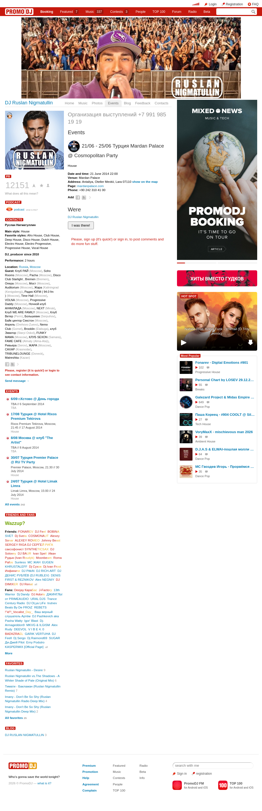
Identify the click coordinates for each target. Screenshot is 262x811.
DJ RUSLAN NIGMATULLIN (24, 735)
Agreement (90, 784)
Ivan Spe (40, 553)
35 (200, 471)
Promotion (90, 771)
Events (113, 103)
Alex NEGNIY (44, 579)
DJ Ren (26, 584)
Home (69, 103)
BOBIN (53, 531)
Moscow (35, 266)
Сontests (119, 11)
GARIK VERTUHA (37, 633)
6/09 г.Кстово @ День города (35, 399)
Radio (192, 12)
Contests (119, 778)
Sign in (182, 773)
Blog (127, 103)
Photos (97, 103)
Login (213, 4)
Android (192, 787)
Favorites (14, 663)
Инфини (12, 570)
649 (201, 402)
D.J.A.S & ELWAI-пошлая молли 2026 (225, 449)
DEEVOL (20, 629)
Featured (69, 11)
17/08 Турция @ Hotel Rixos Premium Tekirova (34, 416)
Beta (206, 12)
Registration (234, 4)
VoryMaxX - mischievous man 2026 (224, 432)
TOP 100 (158, 12)
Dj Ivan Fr (52, 566)
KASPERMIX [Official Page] (24, 646)
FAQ (255, 4)
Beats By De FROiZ (19, 607)
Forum (177, 12)
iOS (205, 787)
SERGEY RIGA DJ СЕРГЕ (29, 544)
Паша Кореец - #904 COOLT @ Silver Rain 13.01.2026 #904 (225, 414)
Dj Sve (20, 535)
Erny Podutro (35, 642)
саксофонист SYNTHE (27, 549)
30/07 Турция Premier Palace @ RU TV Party (34, 460)
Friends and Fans (20, 514)
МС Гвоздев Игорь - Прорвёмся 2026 (225, 466)
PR (8, 176)
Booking (46, 12)
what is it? (44, 783)
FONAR (25, 531)
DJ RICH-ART (46, 570)
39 (200, 436)
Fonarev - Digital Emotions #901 (221, 362)
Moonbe (44, 557)
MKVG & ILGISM (38, 625)
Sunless (20, 562)
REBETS (40, 607)
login (52, 370)
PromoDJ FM (194, 783)
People (140, 12)
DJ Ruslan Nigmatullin (29, 102)
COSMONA (38, 535)
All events (12, 504)
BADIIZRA (14, 633)
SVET (9, 535)
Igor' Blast (31, 620)
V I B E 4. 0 (36, 629)
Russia (23, 266)
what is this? (32, 210)
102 (201, 367)
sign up (89, 239)
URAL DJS (37, 598)
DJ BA (24, 553)
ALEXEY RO (27, 540)
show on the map (145, 181)
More (9, 653)
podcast (13, 202)
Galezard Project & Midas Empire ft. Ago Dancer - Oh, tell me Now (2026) (225, 397)
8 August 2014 (29, 447)
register (21, 370)
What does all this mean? (21, 193)
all (35, 584)
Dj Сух (35, 566)
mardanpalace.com (90, 186)
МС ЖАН (34, 562)
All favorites (14, 717)
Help (85, 778)
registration (204, 773)
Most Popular (190, 355)
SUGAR (54, 638)
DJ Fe (40, 531)
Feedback (142, 103)
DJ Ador (38, 594)
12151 (17, 185)
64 (200, 454)
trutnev (52, 603)
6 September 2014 (32, 404)
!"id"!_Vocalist (19, 612)
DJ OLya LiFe (36, 603)
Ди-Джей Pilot (15, 642)
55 (200, 384)
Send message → (17, 380)
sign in (123, 239)
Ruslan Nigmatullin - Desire (24, 670)
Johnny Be (50, 540)
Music (94, 11)
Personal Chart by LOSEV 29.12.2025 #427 (225, 380)
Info (142, 778)
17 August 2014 (32, 427)
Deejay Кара (25, 590)
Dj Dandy (23, 594)
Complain (89, 790)
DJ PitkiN (28, 570)
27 (200, 419)
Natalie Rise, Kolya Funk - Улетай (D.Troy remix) (216, 331)
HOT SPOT (189, 296)
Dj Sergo (19, 638)
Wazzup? (15, 523)
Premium (89, 765)
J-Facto (45, 590)
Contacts (161, 103)
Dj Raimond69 (37, 638)
